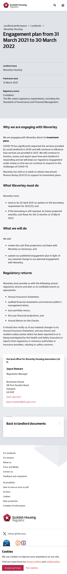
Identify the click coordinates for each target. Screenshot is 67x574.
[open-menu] (63, 5)
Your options (32, 568)
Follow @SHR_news (14, 533)
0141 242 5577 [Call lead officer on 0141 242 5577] (13, 396)
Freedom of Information (14, 505)
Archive (6, 492)
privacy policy (34, 561)
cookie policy (53, 561)
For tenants (8, 457)
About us (7, 462)
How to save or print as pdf (16, 487)
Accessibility (9, 482)
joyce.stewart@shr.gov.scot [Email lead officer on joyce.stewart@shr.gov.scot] (21, 401)
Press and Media (11, 467)
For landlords (9, 453)
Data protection (10, 501)
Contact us (8, 471)
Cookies (6, 496)
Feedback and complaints (15, 476)
